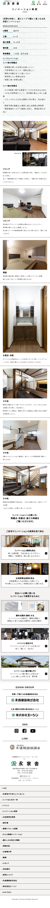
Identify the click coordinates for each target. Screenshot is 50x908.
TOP (5, 788)
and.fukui (7, 892)
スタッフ (6, 863)
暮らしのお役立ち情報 (11, 840)
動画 (4, 857)
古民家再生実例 (9, 817)
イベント (6, 805)
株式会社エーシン (10, 886)
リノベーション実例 (10, 811)
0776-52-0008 (27, 771)
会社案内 (6, 869)
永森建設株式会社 (10, 881)
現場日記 (6, 846)
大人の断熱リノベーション (12, 834)
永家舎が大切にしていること (13, 794)
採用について (8, 875)
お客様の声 (7, 852)
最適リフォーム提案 (10, 829)
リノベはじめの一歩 (10, 800)
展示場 (5, 823)
